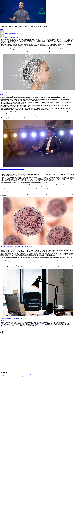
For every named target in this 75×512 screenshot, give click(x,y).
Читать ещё (2, 380)
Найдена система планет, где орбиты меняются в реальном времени (16, 375)
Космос (32, 375)
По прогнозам (3, 322)
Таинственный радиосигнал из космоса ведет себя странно (15, 376)
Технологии (2, 24)
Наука (34, 374)
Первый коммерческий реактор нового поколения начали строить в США (18, 374)
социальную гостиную (37, 324)
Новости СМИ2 (3, 378)
